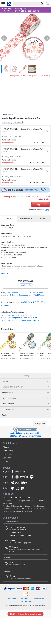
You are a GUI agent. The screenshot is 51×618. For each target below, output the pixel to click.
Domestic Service (16, 532)
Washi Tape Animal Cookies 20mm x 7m (8, 354)
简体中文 (7, 122)
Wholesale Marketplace (17, 528)
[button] (4, 38)
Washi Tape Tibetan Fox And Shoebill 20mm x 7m (29, 354)
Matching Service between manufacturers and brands (27, 549)
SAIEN (10, 115)
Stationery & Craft (8, 295)
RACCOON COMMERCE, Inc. (16, 497)
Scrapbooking (25, 295)
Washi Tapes (39, 295)
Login (47, 210)
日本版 (5, 461)
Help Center (7, 454)
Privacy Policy (25, 601)
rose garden (6, 305)
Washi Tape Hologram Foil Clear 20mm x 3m (19, 318)
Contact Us (7, 458)
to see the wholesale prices (25, 614)
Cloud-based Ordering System (20, 541)
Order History (8, 451)
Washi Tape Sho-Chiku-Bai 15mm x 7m (16, 315)
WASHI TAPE (33, 302)
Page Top (41, 424)
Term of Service (38, 599)
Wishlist (6, 447)
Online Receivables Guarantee (20, 577)
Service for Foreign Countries (20, 535)
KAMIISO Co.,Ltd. (25, 281)
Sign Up (40, 204)
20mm (43, 302)
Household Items (37, 292)
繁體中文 (18, 122)
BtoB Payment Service (17, 564)
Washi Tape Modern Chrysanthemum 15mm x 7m (21, 320)
